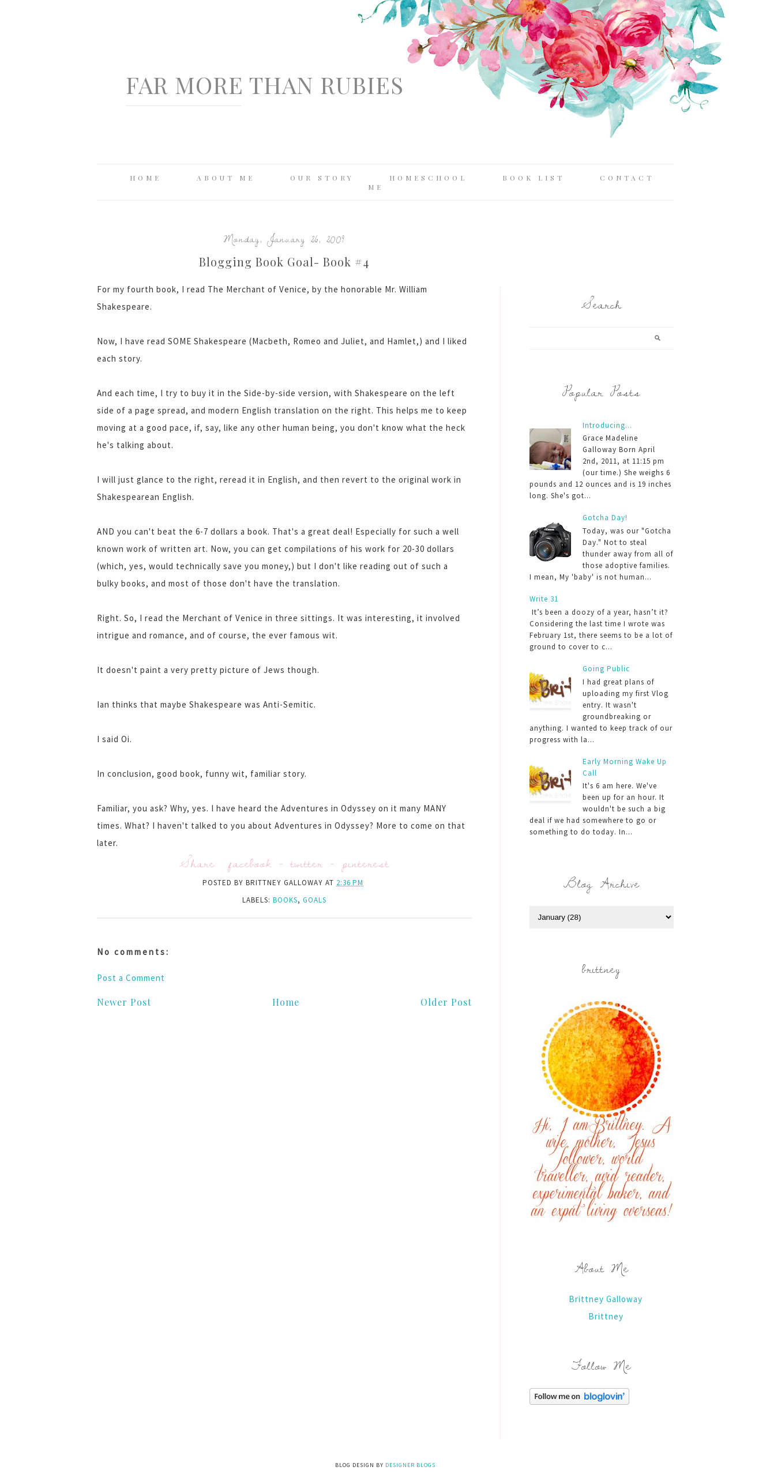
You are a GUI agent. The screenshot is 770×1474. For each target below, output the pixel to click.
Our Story (322, 177)
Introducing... (607, 425)
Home (145, 177)
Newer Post (124, 1002)
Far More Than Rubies (265, 84)
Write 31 (543, 599)
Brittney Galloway (606, 1298)
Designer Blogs (410, 1465)
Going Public (606, 669)
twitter (307, 863)
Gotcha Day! (605, 517)
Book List (533, 177)
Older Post (446, 1002)
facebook (250, 863)
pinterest (365, 863)
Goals (314, 900)
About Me (226, 177)
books (285, 900)
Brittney (605, 1316)
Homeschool (428, 177)
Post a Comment (131, 977)
